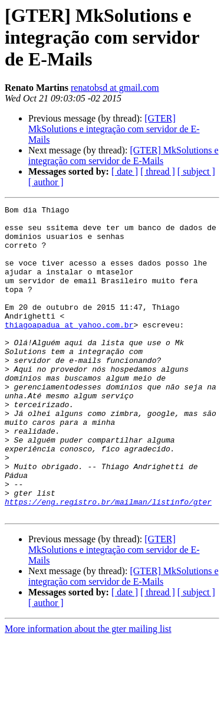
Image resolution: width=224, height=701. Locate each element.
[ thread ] (157, 171)
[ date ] (124, 171)
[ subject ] (196, 171)
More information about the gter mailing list (88, 691)
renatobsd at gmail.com (115, 88)
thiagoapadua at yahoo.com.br (69, 349)
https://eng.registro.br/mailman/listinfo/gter (108, 561)
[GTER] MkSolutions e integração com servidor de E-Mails (114, 129)
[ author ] (46, 182)
